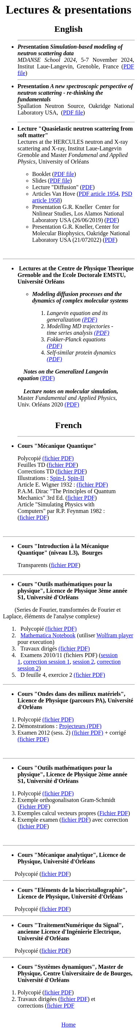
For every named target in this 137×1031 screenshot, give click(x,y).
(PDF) (89, 319)
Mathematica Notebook (48, 635)
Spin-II (76, 478)
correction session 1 (46, 662)
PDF (87, 187)
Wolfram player (114, 635)
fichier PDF (62, 465)
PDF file (73, 112)
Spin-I (57, 478)
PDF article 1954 (98, 194)
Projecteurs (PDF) (80, 726)
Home (68, 1024)
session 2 (83, 662)
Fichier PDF (33, 806)
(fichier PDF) (58, 458)
